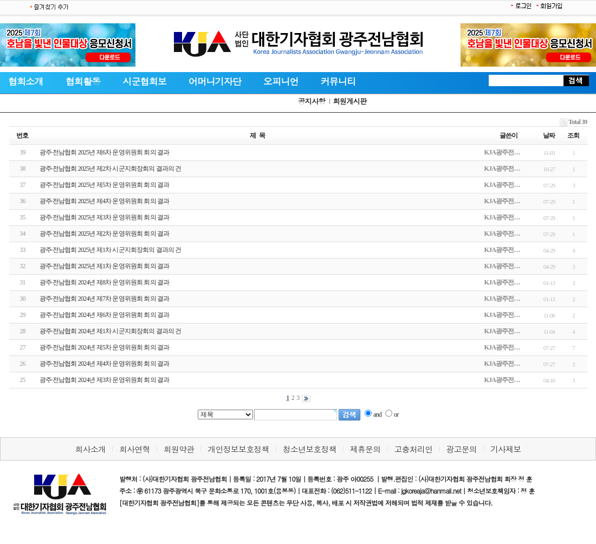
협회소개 (25, 81)
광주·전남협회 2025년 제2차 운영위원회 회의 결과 (105, 233)
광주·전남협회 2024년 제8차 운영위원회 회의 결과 (105, 282)
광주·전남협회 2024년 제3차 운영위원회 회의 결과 (105, 380)
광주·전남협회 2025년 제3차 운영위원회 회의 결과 (105, 217)
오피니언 (281, 81)
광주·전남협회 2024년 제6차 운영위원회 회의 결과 (105, 315)
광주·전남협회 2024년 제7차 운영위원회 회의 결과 (105, 298)
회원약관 (179, 449)
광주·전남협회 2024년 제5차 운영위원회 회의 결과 (105, 347)
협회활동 (83, 81)
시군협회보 (144, 81)
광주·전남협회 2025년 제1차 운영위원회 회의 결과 (105, 266)
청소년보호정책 (309, 449)
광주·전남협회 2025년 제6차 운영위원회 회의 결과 (105, 152)
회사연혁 (134, 449)
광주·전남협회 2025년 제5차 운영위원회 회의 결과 (105, 185)
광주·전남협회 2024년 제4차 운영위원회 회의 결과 (105, 363)
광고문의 (461, 449)
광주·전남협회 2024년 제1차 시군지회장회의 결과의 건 (111, 331)
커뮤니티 (338, 81)
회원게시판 (349, 101)
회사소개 (90, 449)
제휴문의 (365, 449)
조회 (573, 135)
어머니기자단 (215, 81)
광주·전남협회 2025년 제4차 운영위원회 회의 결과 (105, 201)
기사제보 (505, 449)
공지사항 (311, 101)
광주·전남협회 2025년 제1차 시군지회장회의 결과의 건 (111, 250)
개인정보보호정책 (238, 449)
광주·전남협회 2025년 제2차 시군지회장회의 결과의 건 (111, 168)
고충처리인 (413, 449)
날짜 (549, 135)
